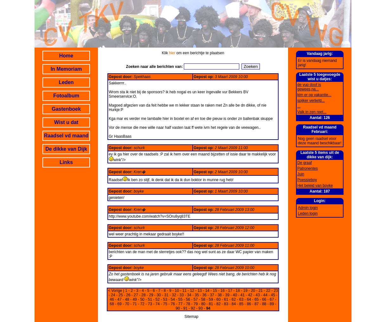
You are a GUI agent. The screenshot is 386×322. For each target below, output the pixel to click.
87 (256, 304)
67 (272, 299)
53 (165, 299)
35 (197, 295)
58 (203, 299)
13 (199, 290)
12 (192, 290)
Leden (66, 82)
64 (249, 299)
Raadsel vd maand (66, 135)
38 (219, 295)
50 (142, 299)
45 (273, 295)
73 (150, 304)
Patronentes (307, 168)
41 (243, 295)
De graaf (304, 163)
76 (173, 304)
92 (193, 308)
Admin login (308, 208)
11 (184, 290)
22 (268, 290)
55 (180, 299)
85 (241, 304)
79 (196, 304)
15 (215, 290)
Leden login (308, 213)
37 (212, 295)
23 (276, 290)
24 (113, 295)
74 (158, 304)
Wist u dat (66, 122)
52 (158, 299)
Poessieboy (307, 180)
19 (245, 290)
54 (173, 299)
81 (211, 304)
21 (261, 290)
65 (256, 299)
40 (235, 295)
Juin (300, 174)
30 (159, 295)
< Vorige (115, 290)
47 (119, 299)
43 (258, 295)
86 (249, 304)
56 (188, 299)
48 (127, 299)
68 (112, 304)
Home (66, 55)
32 (174, 295)
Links (66, 162)
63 (241, 299)
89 (272, 304)
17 (230, 290)
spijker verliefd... (311, 100)
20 (253, 290)
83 (226, 304)
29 (151, 295)
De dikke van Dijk (66, 149)
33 (181, 295)
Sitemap (191, 316)
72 (142, 304)
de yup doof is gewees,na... (309, 86)
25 (121, 295)
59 (211, 299)
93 (200, 308)
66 (264, 299)
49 (134, 299)
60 (218, 299)
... (298, 106)
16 (223, 290)
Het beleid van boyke (315, 185)
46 (112, 299)
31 (166, 295)
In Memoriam (66, 69)
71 (134, 304)
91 (185, 308)
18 (238, 290)
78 (188, 304)
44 (265, 295)
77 (180, 304)
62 (234, 299)
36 (204, 295)
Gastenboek (66, 109)
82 (218, 304)
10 (177, 290)
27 (136, 295)
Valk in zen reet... (311, 112)
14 (207, 290)
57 (196, 299)
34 (189, 295)
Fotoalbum (66, 95)
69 (119, 304)
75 (165, 304)
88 (264, 304)
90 (178, 308)
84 (234, 304)
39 (227, 295)
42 (250, 295)
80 (203, 304)
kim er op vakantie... (314, 95)
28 (143, 295)
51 (150, 299)
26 (128, 295)
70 (127, 304)
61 (226, 299)
